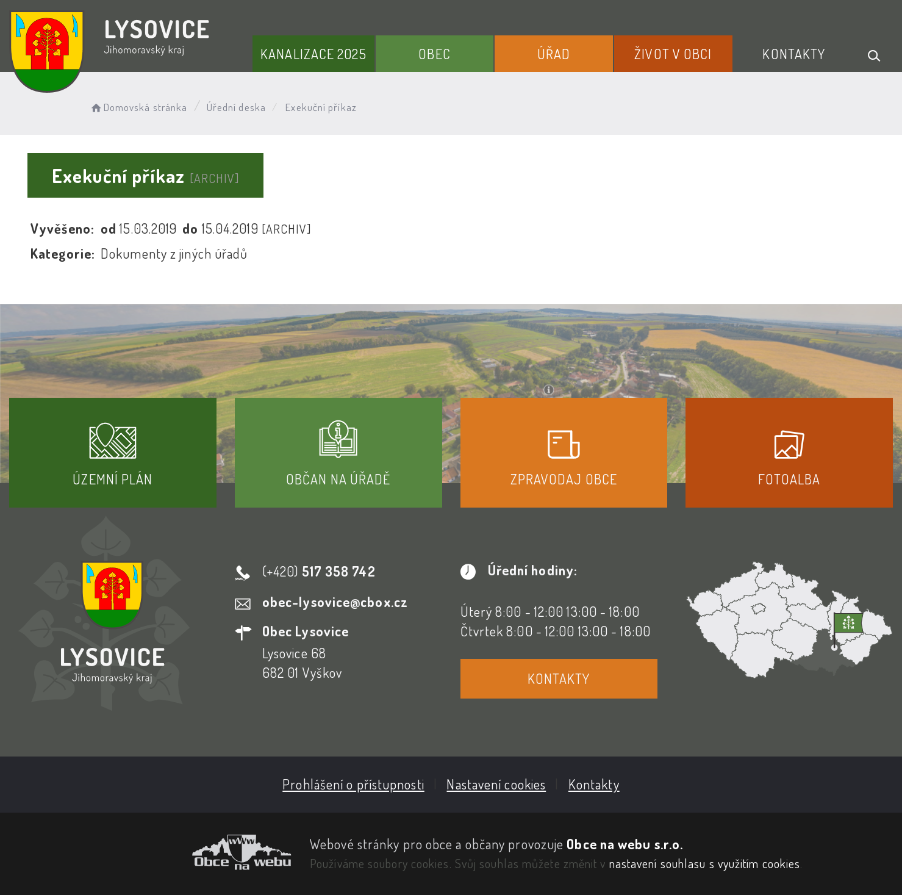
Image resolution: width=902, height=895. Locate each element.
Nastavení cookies (496, 784)
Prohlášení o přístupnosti (353, 784)
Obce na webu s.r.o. (625, 843)
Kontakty (793, 53)
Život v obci (673, 53)
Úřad (553, 53)
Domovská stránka (138, 107)
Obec (434, 53)
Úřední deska (236, 107)
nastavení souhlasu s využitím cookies (705, 863)
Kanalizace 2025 (313, 53)
